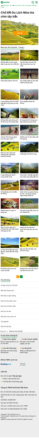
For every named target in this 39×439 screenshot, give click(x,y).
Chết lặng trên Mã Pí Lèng (28, 154)
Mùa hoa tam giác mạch (8, 301)
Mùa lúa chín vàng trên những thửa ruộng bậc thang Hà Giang (8, 154)
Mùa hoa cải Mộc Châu (8, 306)
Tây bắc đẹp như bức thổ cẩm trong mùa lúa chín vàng (28, 64)
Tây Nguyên (5, 321)
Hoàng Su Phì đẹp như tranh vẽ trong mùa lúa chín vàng (29, 229)
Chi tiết (19, 33)
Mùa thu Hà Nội (6, 311)
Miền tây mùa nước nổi (8, 316)
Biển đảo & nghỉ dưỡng (8, 296)
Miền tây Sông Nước (7, 290)
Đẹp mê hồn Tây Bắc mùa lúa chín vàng (28, 249)
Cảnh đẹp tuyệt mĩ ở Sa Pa (9, 81)
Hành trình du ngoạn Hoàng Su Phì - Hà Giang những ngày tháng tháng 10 (29, 193)
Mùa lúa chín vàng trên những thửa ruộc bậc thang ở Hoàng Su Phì (9, 229)
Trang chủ (3, 331)
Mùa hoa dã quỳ (6, 326)
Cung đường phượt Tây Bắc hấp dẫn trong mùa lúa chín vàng (10, 103)
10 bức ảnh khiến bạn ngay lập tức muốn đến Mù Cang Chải (9, 251)
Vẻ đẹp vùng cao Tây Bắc (9, 285)
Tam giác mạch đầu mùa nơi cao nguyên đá (29, 211)
